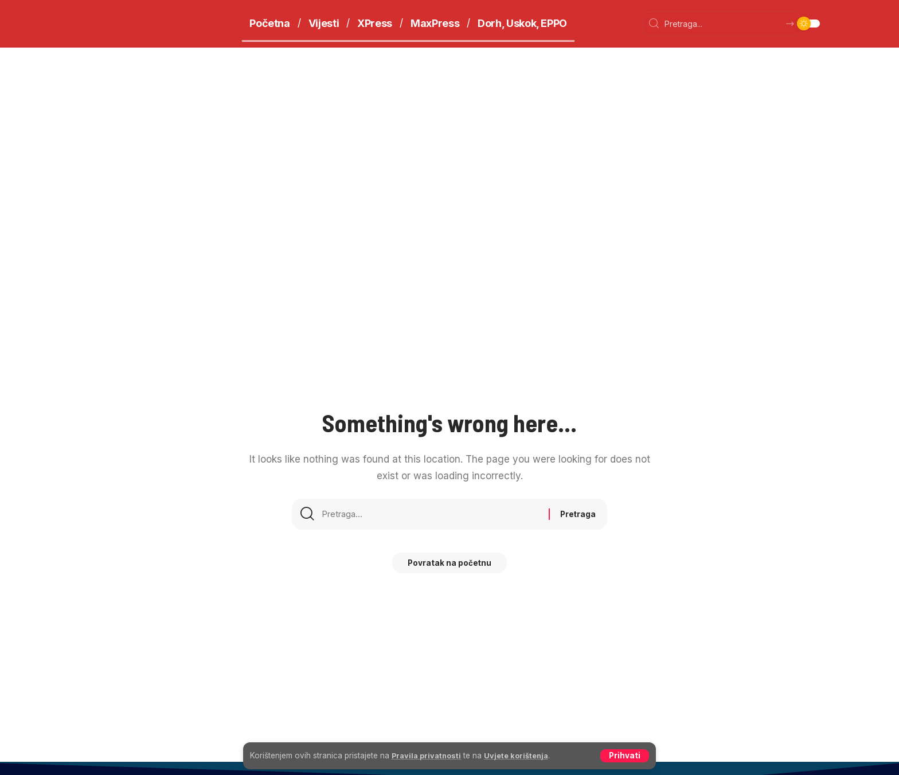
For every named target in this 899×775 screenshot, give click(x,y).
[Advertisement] (449, 133)
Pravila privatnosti (429, 755)
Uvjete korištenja (523, 755)
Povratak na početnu (449, 567)
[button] (624, 755)
